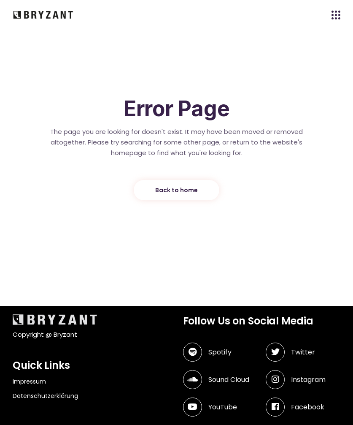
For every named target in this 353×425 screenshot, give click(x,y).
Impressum (29, 381)
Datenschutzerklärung (45, 396)
